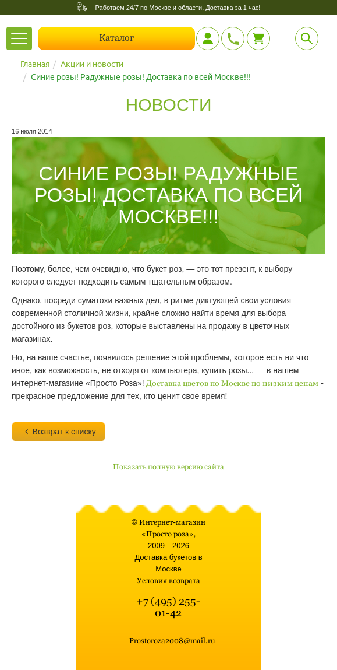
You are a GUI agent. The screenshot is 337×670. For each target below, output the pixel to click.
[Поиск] (306, 38)
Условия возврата (168, 580)
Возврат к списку (58, 431)
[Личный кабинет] (207, 38)
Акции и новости (92, 64)
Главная (35, 64)
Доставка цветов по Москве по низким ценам (232, 383)
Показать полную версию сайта (168, 466)
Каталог (116, 37)
